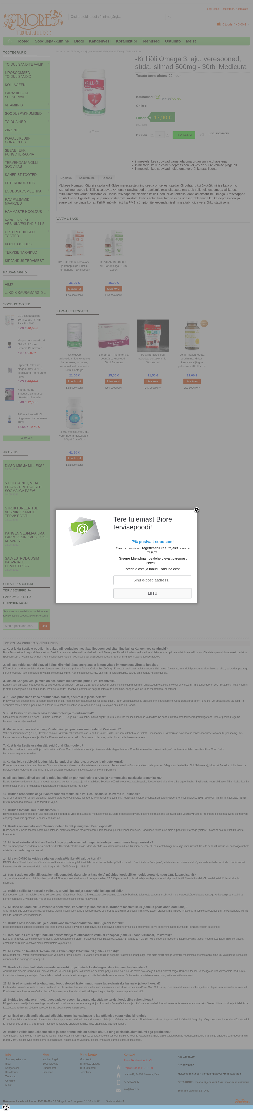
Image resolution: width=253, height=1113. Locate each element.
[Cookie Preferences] (6, 1107)
